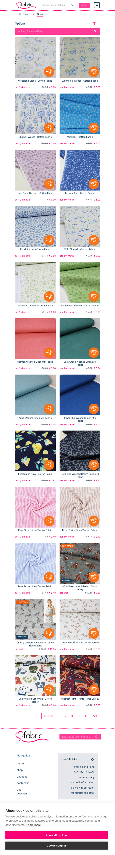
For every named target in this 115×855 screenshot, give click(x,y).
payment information (82, 782)
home (20, 763)
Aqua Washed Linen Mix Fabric (35, 418)
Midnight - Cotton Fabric (80, 137)
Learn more (33, 825)
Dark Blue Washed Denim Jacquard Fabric (80, 475)
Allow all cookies (56, 835)
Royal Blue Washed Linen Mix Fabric (80, 420)
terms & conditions (83, 766)
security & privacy (84, 772)
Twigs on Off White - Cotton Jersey (80, 642)
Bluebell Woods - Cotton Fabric (35, 137)
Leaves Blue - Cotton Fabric (80, 193)
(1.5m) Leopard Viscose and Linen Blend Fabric (35, 644)
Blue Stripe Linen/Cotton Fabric (35, 586)
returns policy (86, 777)
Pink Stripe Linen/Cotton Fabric (35, 530)
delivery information (82, 787)
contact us (23, 783)
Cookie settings (56, 845)
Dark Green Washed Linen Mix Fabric (80, 363)
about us (22, 776)
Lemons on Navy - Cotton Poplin (35, 474)
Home (26, 14)
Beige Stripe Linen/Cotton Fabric (79, 530)
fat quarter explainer (82, 792)
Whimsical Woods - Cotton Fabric (80, 80)
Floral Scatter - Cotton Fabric (35, 249)
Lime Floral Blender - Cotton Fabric (80, 305)
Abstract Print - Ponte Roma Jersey (80, 698)
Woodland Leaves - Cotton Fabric (35, 305)
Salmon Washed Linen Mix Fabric (35, 361)
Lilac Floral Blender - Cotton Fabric (35, 193)
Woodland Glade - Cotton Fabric (35, 80)
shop (84, 5)
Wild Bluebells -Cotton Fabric (80, 249)
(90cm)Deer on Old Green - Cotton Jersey (80, 588)
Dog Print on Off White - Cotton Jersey (35, 700)
